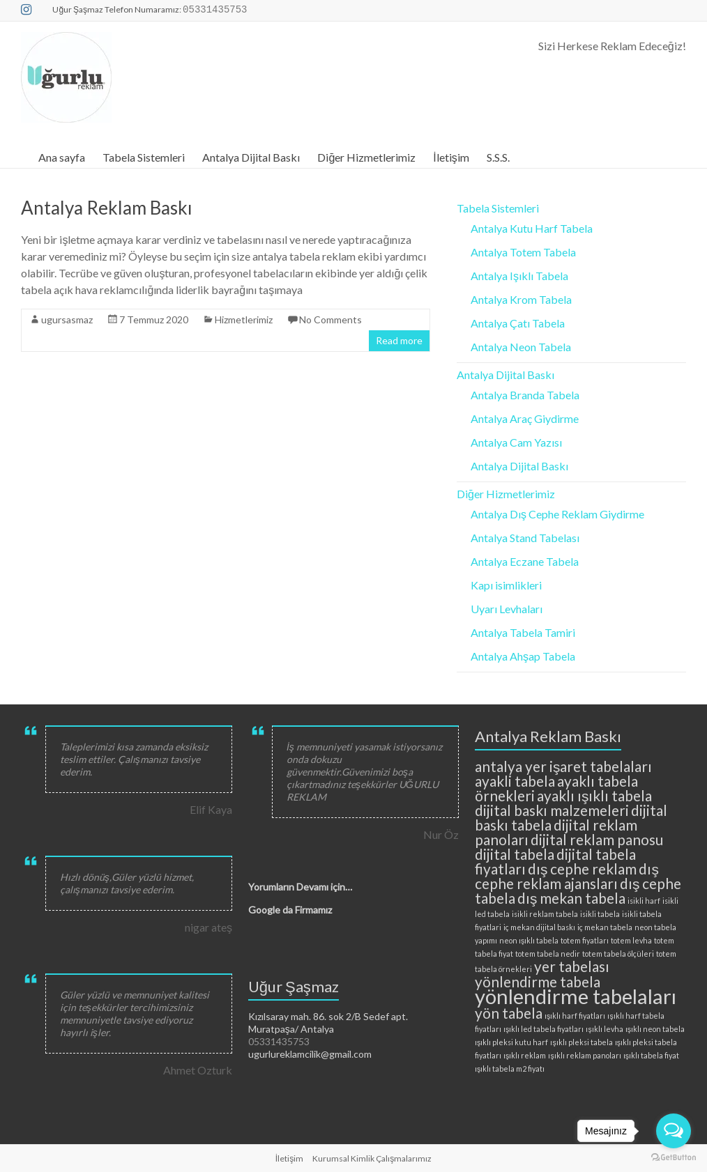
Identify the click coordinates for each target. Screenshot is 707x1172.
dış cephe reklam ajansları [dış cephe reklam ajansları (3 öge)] (567, 876)
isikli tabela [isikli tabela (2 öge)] (600, 913)
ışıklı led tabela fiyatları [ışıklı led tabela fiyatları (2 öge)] (543, 1028)
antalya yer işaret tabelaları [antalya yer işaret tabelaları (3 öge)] (563, 766)
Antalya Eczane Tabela (525, 561)
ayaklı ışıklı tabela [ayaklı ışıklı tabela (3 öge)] (594, 795)
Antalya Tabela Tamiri (523, 632)
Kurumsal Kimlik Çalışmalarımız (372, 1158)
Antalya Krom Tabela (521, 299)
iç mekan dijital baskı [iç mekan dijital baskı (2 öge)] (539, 927)
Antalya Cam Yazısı (516, 442)
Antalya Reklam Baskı (106, 207)
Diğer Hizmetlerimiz (366, 157)
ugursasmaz (67, 319)
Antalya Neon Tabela (521, 346)
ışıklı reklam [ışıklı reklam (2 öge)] (524, 1055)
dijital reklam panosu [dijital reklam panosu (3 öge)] (597, 839)
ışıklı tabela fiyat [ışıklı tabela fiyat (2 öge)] (651, 1055)
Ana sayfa (61, 157)
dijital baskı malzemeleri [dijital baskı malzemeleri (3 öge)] (552, 810)
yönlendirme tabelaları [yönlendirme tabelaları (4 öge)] (575, 996)
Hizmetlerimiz (244, 319)
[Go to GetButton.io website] (673, 1157)
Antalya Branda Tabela (525, 394)
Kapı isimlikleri (506, 585)
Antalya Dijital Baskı (251, 157)
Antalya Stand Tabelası (525, 537)
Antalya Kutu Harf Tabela (532, 228)
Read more (399, 340)
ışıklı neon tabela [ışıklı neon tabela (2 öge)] (655, 1028)
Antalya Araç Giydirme (525, 418)
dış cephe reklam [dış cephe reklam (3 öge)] (582, 868)
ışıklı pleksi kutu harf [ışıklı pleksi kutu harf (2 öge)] (511, 1042)
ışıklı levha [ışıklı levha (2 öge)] (604, 1028)
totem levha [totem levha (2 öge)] (631, 940)
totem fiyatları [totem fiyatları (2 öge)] (585, 940)
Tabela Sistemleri (143, 157)
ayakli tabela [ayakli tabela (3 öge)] (515, 780)
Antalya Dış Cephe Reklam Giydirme (557, 514)
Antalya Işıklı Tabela (519, 275)
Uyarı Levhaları (506, 608)
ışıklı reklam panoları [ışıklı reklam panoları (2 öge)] (584, 1055)
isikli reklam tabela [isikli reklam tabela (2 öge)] (545, 913)
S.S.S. (498, 157)
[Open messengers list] (673, 1130)
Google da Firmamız (290, 910)
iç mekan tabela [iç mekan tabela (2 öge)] (604, 927)
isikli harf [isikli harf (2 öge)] (644, 900)
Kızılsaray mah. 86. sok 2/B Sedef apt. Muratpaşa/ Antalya (328, 1022)
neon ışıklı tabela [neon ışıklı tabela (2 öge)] (528, 940)
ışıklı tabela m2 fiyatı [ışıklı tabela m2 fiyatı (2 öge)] (510, 1068)
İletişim (451, 157)
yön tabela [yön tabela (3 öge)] (508, 1012)
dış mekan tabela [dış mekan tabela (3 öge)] (571, 898)
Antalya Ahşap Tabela (523, 656)
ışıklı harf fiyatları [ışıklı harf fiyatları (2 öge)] (575, 1015)
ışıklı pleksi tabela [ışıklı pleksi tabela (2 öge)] (581, 1042)
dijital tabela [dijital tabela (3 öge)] (514, 854)
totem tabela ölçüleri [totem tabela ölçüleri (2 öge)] (618, 953)
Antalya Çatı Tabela (518, 323)
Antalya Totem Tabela (523, 252)
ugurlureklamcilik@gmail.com (310, 1054)
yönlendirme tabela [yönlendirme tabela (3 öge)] (537, 981)
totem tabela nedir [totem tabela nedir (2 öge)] (547, 953)
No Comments (330, 319)
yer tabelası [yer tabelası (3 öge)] (571, 966)
